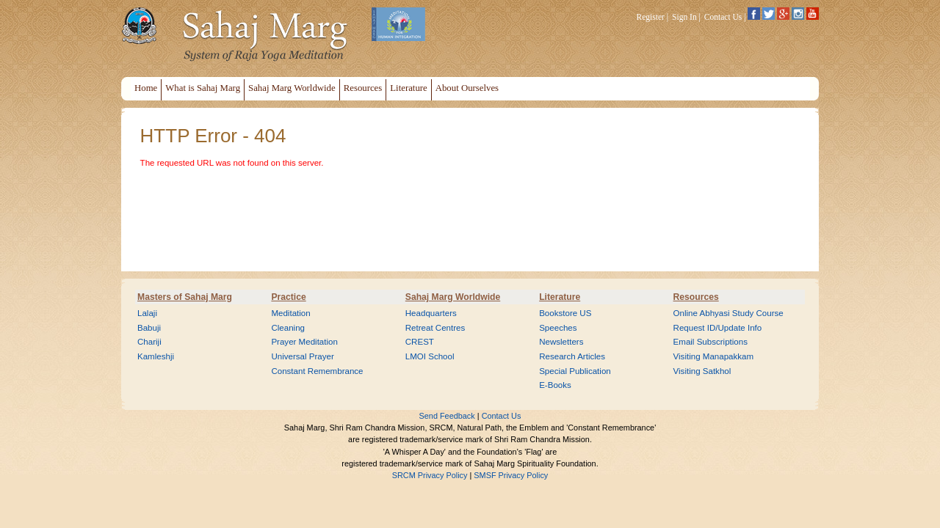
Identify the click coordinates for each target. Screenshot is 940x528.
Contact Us (723, 16)
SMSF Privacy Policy (511, 475)
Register (651, 16)
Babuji (149, 327)
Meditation (290, 313)
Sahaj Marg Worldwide (452, 297)
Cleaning (288, 327)
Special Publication (575, 371)
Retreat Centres (435, 327)
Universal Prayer (302, 356)
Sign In (684, 16)
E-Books (555, 385)
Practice (288, 297)
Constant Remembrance (317, 371)
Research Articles (572, 356)
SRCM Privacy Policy (430, 475)
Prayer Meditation (304, 341)
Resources (696, 297)
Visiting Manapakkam (713, 356)
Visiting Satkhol (702, 371)
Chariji (149, 341)
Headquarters (431, 313)
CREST (419, 341)
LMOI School (430, 356)
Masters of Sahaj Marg (184, 297)
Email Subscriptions (710, 341)
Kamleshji (155, 356)
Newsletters (561, 341)
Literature (559, 297)
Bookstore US (565, 313)
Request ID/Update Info (717, 327)
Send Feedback (447, 415)
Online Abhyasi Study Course (728, 313)
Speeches (557, 327)
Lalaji (147, 313)
